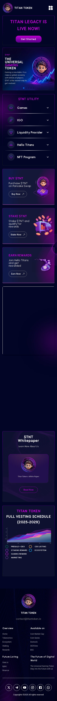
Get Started (28, 39)
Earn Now (18, 273)
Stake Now (18, 234)
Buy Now (18, 194)
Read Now (28, 490)
